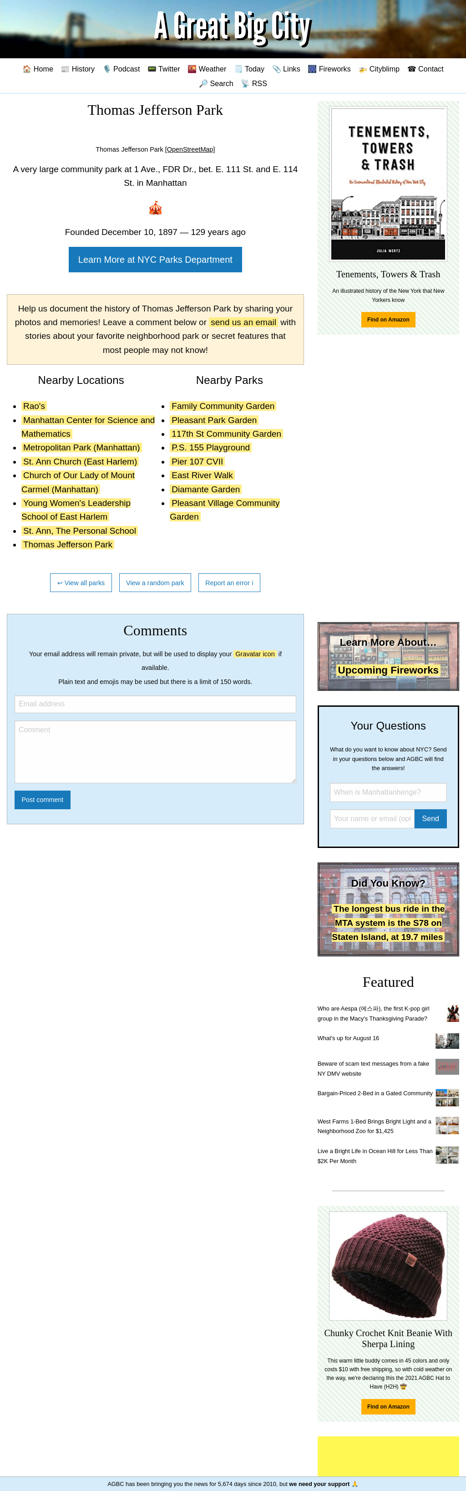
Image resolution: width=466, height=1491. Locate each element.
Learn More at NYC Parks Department (155, 260)
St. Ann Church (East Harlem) (80, 461)
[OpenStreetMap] (190, 149)
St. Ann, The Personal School (79, 531)
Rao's (34, 406)
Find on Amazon (388, 320)
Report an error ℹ (229, 583)
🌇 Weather (206, 69)
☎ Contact (425, 69)
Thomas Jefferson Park (67, 544)
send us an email (243, 322)
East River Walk (202, 475)
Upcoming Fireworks (388, 670)
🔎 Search (216, 83)
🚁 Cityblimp (379, 69)
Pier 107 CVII (197, 461)
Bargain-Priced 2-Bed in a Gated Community (375, 1093)
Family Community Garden (223, 406)
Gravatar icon (254, 654)
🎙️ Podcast (121, 69)
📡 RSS (254, 83)
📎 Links (286, 69)
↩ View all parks (81, 583)
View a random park (155, 583)
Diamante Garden (206, 489)
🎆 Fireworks (329, 69)
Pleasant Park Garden (214, 420)
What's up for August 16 (348, 1038)
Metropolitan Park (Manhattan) (81, 447)
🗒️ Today (249, 69)
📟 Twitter (163, 69)
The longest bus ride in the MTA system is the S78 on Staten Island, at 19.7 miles (388, 922)
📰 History (78, 69)
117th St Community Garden (226, 434)
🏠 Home (37, 69)
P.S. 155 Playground (211, 447)
